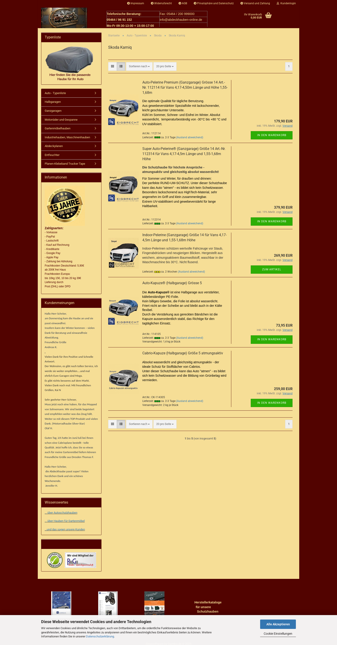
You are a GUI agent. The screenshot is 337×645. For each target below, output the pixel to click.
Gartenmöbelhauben (57, 130)
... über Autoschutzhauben (61, 508)
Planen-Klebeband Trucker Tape (65, 166)
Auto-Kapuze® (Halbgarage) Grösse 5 (172, 285)
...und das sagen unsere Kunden (65, 524)
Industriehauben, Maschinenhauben (67, 139)
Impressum (135, 3)
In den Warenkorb (271, 137)
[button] (112, 68)
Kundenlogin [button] (286, 3)
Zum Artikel (271, 271)
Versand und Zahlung (255, 3)
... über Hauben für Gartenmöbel (65, 516)
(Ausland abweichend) (189, 139)
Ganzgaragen (53, 113)
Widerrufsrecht (161, 3)
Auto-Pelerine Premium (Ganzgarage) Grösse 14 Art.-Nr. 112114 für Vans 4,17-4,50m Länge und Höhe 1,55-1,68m (184, 89)
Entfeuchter (52, 157)
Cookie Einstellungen (278, 633)
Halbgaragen (53, 104)
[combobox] (139, 68)
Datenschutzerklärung (100, 636)
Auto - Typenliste (55, 95)
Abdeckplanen (54, 148)
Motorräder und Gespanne (61, 122)
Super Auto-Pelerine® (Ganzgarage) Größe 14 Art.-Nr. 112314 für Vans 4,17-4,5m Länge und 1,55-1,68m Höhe (183, 156)
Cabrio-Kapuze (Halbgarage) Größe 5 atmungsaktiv (182, 355)
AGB (183, 3)
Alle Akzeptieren (278, 624)
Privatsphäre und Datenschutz (214, 3)
